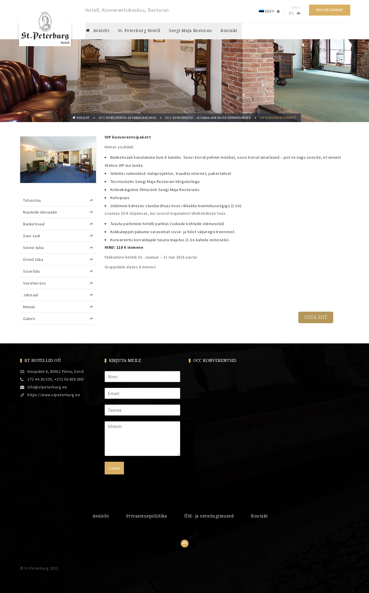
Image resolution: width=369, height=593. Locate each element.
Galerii (29, 318)
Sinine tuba (33, 247)
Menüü (29, 306)
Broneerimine (328, 9)
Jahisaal (30, 295)
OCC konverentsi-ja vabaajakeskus (127, 118)
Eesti (265, 11)
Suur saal (31, 235)
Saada (114, 468)
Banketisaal (34, 224)
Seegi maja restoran (190, 31)
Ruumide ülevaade (40, 212)
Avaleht (98, 31)
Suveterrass (34, 283)
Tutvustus (32, 200)
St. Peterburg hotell (139, 31)
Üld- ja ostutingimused (209, 516)
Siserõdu (31, 271)
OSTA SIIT (315, 317)
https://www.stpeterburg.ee (53, 394)
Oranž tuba (33, 259)
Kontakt (228, 31)
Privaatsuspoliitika (146, 516)
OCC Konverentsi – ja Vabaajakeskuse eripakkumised (208, 118)
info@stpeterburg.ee (47, 387)
